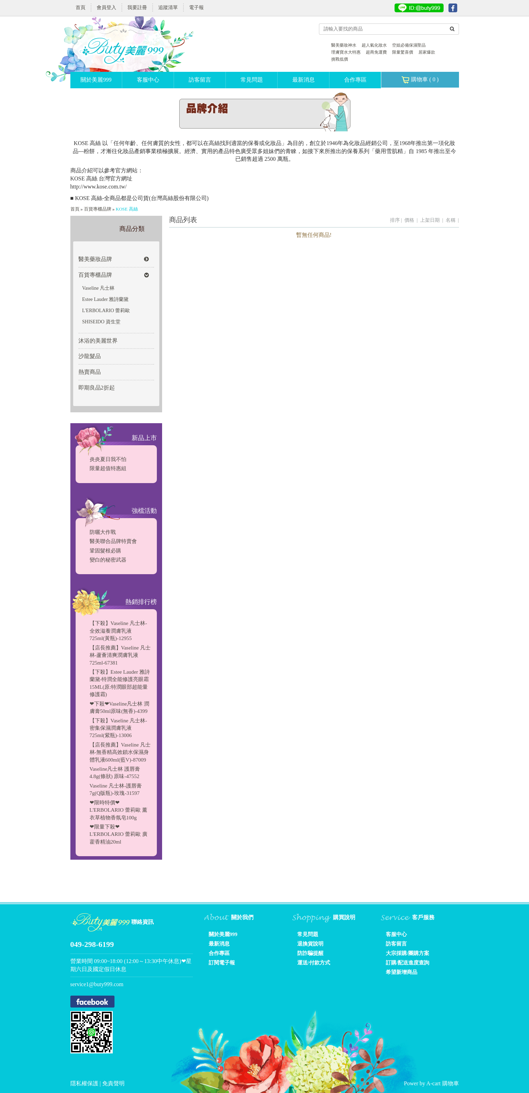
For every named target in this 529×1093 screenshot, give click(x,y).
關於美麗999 (96, 80)
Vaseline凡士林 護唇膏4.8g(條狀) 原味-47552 (115, 772)
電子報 (196, 7)
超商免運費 (376, 52)
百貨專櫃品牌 (97, 209)
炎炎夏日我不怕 (108, 459)
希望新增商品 (401, 972)
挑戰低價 (339, 59)
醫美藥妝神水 (343, 45)
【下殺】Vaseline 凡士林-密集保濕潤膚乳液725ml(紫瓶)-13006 (118, 728)
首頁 (80, 7)
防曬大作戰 (103, 532)
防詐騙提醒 (310, 953)
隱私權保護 (85, 1083)
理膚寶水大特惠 (346, 52)
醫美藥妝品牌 (113, 259)
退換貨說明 (310, 944)
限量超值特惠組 (108, 468)
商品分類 (132, 228)
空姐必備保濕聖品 (409, 45)
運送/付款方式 (313, 962)
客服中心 (148, 80)
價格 (409, 220)
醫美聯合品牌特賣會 (113, 541)
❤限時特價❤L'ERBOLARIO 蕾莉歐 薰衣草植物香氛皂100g (118, 810)
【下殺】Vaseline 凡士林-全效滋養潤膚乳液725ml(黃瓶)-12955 (118, 630)
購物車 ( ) (420, 80)
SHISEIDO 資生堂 (101, 321)
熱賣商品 (89, 372)
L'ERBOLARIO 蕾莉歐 (106, 310)
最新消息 (303, 80)
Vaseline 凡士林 (98, 288)
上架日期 (430, 220)
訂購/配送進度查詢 (407, 962)
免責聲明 (113, 1083)
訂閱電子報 (222, 962)
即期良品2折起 (96, 388)
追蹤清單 (168, 7)
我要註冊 (137, 7)
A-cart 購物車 (442, 1083)
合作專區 (355, 80)
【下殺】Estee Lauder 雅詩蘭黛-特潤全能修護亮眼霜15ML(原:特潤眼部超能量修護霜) (120, 683)
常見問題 (252, 80)
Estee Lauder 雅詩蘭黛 (105, 299)
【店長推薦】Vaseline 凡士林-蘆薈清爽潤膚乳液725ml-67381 (120, 655)
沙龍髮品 (89, 356)
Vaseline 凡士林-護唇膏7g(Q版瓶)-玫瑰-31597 (116, 789)
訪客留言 (200, 80)
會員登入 (106, 7)
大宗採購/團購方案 (407, 953)
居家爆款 (426, 52)
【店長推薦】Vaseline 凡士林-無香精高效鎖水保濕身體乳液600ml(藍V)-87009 (120, 752)
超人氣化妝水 (374, 45)
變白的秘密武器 (108, 560)
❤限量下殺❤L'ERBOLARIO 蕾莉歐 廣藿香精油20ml (118, 834)
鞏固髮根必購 (105, 551)
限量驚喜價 (402, 52)
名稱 (450, 220)
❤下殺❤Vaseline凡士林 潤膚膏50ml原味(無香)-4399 (119, 707)
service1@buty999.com (97, 984)
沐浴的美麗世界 (98, 341)
